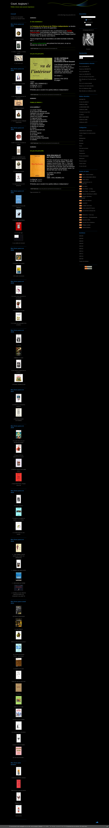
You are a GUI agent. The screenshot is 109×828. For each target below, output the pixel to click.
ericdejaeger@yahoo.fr (88, 30)
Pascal (80, 69)
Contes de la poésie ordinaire (19, 777)
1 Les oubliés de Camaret (18, 243)
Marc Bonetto (82, 79)
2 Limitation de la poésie (18, 263)
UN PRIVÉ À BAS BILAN (19, 616)
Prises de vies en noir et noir (18, 681)
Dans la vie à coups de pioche (18, 790)
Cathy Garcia (85, 179)
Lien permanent (45, 48)
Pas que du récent (83, 148)
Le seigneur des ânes (18, 668)
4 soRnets (18, 345)
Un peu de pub (82, 166)
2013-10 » (73, 14)
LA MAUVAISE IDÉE (84, 107)
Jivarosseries (18, 815)
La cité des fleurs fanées (18, 719)
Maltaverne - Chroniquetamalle (89, 217)
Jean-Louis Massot (87, 200)
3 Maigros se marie (18, 357)
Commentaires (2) (57, 188)
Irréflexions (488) (83, 119)
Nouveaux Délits (86, 219)
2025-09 (81, 258)
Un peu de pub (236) (37, 151)
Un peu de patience (84, 102)
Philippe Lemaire (86, 225)
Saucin (81, 74)
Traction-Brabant (86, 227)
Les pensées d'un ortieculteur (19, 732)
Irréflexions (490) (83, 104)
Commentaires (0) (53, 48)
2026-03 (81, 243)
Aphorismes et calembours (85, 130)
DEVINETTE (86, 66)
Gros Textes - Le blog (87, 188)
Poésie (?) (81, 150)
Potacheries (82, 153)
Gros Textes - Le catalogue (88, 191)
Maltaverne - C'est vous (88, 214)
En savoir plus (83, 826)
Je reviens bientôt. (87, 83)
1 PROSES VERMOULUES (18, 384)
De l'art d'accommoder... (18, 757)
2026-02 (81, 246)
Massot (81, 85)
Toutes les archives (83, 261)
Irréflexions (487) (83, 122)
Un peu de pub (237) (37, 53)
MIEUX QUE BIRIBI (84, 117)
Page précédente (34, 192)
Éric (80, 66)
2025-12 (81, 251)
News (80, 145)
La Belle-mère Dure (87, 205)
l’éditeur (39, 87)
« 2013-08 (59, 14)
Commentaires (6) (57, 94)
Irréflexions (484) (87, 88)
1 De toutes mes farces (18, 276)
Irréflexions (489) (83, 109)
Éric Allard (84, 186)
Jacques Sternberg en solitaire (89, 193)
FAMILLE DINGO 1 (36, 102)
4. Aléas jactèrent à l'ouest (18, 83)
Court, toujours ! (19, 3)
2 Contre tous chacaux (18, 171)
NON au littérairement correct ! (18, 641)
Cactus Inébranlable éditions (89, 177)
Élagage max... (18, 803)
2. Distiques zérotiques (18, 108)
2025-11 (81, 253)
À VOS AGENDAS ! (36, 21)
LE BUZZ (81, 114)
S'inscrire (89, 19)
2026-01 (81, 248)
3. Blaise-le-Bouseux (19, 39)
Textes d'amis (82, 163)
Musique (81, 143)
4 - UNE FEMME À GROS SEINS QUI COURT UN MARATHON (18, 556)
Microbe (81, 140)
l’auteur (39, 85)
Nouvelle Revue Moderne (88, 222)
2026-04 (81, 241)
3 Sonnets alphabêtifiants (19, 220)
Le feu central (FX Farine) (88, 208)
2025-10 (81, 256)
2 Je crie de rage (19, 232)
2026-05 (81, 238)
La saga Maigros (19, 629)
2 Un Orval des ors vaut (18, 310)
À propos (88, 49)
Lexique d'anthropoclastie (19, 744)
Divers (80, 135)
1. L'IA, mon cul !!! (18, 63)
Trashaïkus (18, 694)
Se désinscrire (88, 22)
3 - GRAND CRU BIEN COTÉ (19, 570)
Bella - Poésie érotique (87, 174)
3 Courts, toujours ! (18, 505)
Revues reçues (82, 161)
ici (33, 40)
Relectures (81, 158)
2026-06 (81, 235)
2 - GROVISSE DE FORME (18, 583)
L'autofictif (84, 203)
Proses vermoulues (84, 156)
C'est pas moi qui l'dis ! (88, 76)
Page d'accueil (66, 14)
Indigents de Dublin (18, 706)
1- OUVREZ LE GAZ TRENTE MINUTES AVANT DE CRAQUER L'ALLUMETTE (18, 594)
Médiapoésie (82, 138)
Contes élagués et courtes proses (87, 133)
